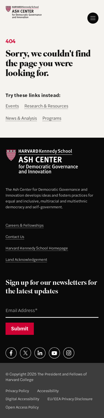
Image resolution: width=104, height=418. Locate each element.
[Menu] (93, 18)
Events (12, 106)
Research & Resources (46, 106)
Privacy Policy (17, 390)
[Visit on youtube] (54, 352)
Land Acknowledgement (26, 259)
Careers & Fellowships (25, 225)
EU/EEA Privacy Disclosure (70, 398)
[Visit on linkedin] (39, 352)
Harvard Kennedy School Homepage (37, 248)
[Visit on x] (25, 352)
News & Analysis (21, 118)
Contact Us (15, 236)
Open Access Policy (22, 407)
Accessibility (48, 390)
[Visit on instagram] (68, 352)
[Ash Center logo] (24, 12)
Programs (51, 118)
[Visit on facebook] (11, 352)
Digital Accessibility (22, 398)
